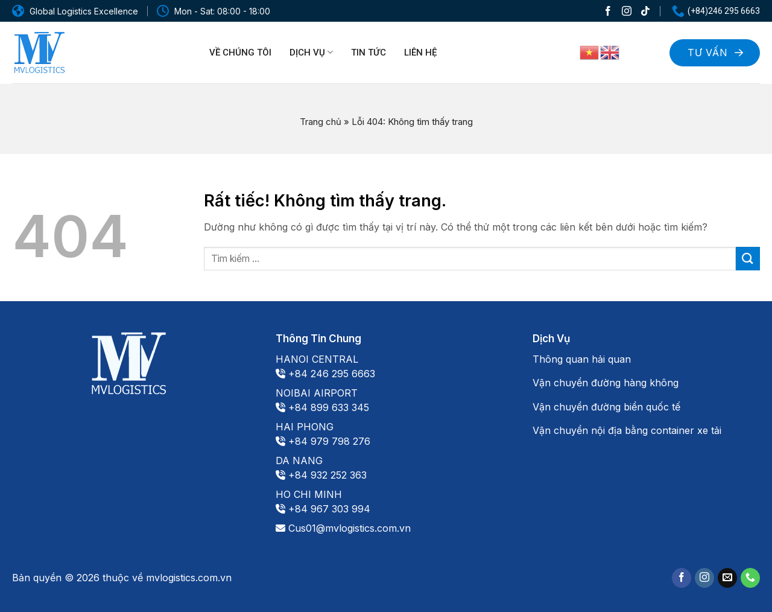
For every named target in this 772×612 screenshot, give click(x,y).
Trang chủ (320, 121)
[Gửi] (748, 258)
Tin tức (368, 52)
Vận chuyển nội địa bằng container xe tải (627, 430)
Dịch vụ (311, 52)
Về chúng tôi (240, 52)
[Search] (645, 51)
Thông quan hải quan (582, 359)
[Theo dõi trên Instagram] (626, 10)
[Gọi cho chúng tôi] (750, 578)
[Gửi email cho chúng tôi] (727, 578)
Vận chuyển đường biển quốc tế (606, 407)
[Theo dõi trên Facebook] (608, 10)
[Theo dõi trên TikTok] (645, 10)
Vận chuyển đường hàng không (606, 383)
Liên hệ (420, 52)
